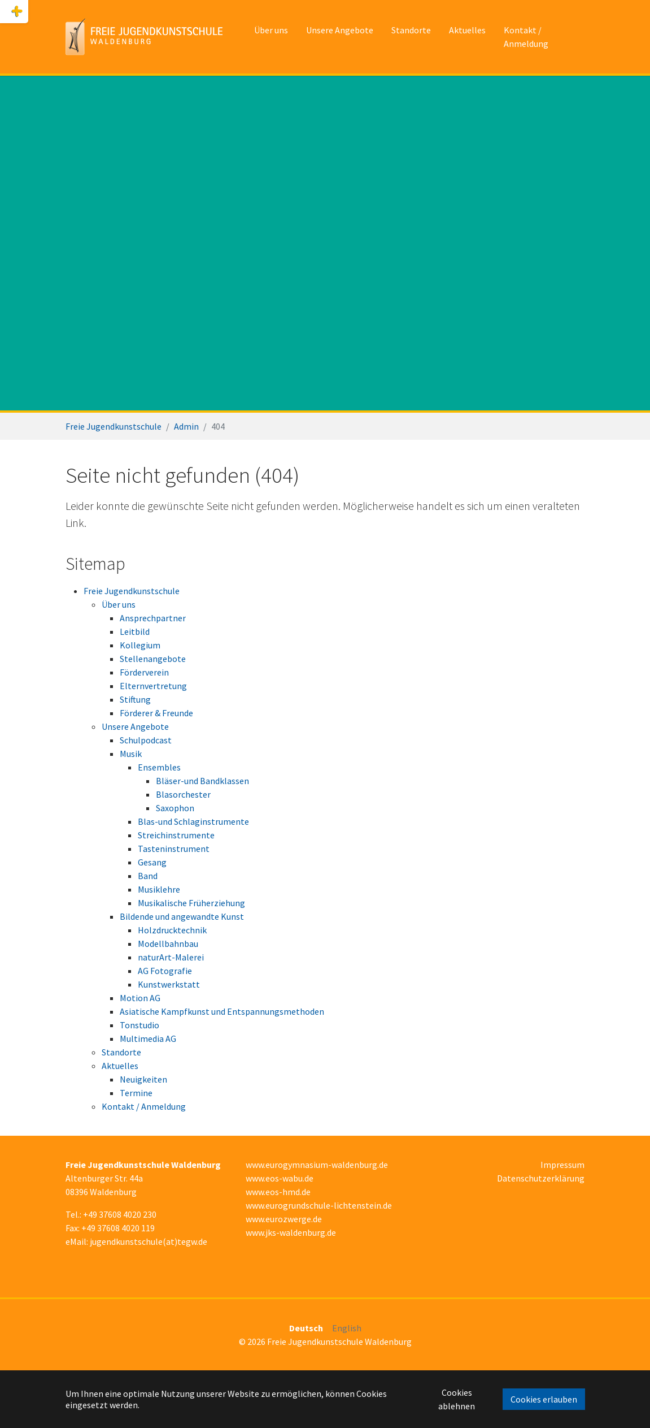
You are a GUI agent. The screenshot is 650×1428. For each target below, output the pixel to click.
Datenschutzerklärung (540, 1178)
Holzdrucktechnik (172, 930)
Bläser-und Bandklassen (202, 780)
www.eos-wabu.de (279, 1178)
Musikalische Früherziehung (191, 902)
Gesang (152, 862)
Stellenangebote (153, 658)
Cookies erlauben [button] (544, 1399)
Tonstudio (139, 1025)
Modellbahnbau (168, 943)
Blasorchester (183, 794)
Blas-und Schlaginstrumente (193, 821)
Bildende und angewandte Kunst (182, 916)
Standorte (121, 1052)
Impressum (562, 1164)
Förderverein (144, 672)
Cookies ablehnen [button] (456, 1399)
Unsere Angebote (135, 726)
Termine (136, 1092)
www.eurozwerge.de (284, 1218)
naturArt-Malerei (171, 957)
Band (148, 875)
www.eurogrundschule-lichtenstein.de (319, 1205)
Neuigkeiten (143, 1079)
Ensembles (159, 767)
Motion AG (140, 997)
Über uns (119, 604)
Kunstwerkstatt (169, 984)
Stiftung (135, 699)
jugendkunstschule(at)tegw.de (148, 1241)
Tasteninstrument (174, 848)
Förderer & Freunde (156, 713)
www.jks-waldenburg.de (291, 1232)
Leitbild (135, 631)
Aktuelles (120, 1065)
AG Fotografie (165, 970)
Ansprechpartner (153, 618)
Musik (131, 753)
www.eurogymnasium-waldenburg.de (317, 1164)
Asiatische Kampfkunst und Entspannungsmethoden (222, 1011)
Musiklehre (159, 889)
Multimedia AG (148, 1038)
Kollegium (140, 645)
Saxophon (175, 807)
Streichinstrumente (176, 835)
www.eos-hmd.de (278, 1191)
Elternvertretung (153, 685)
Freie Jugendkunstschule (132, 590)
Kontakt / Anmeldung (144, 1106)
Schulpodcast (146, 740)
